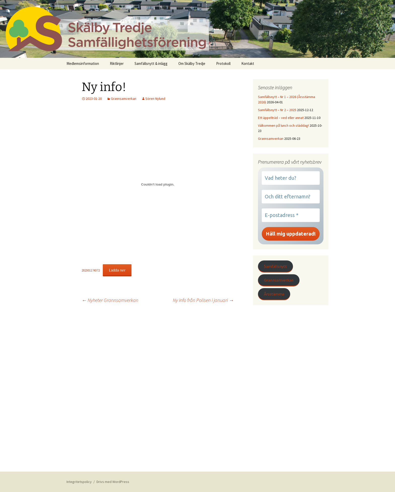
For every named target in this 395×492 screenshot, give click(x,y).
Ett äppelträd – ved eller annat (281, 117)
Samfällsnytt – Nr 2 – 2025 (277, 110)
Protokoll (223, 63)
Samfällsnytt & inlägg (151, 63)
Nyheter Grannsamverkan (110, 300)
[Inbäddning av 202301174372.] (158, 184)
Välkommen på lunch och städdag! (283, 125)
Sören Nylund (155, 98)
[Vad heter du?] (291, 178)
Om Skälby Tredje (191, 63)
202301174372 (91, 270)
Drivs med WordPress (112, 481)
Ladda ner (117, 270)
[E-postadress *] (291, 215)
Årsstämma (274, 293)
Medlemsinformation (83, 63)
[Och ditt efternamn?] (291, 196)
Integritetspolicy (79, 481)
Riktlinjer (117, 63)
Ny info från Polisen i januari (203, 300)
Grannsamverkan (123, 98)
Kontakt (247, 63)
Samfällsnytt (275, 266)
